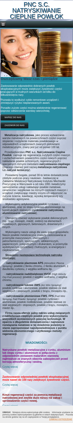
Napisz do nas (12, 117)
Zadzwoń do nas (14, 125)
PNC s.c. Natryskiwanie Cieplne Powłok (36, 10)
